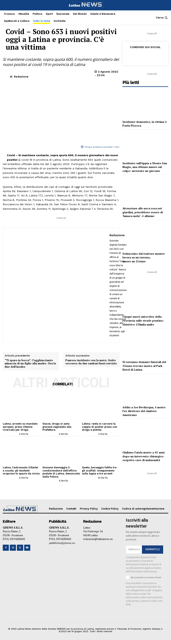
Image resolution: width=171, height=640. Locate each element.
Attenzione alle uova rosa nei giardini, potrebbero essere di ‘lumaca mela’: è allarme (142, 212)
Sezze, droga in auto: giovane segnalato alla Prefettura (56, 426)
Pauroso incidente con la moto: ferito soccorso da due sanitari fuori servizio (91, 362)
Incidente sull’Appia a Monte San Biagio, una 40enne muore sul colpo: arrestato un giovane (144, 167)
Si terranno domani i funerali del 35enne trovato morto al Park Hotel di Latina (144, 365)
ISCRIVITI (152, 549)
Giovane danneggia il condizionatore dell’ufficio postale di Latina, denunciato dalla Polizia (61, 472)
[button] (162, 17)
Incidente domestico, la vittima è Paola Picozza (144, 124)
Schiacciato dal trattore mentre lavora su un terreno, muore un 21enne (143, 257)
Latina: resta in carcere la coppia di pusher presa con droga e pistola (99, 426)
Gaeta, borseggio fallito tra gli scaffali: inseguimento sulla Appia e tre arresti (99, 470)
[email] (134, 549)
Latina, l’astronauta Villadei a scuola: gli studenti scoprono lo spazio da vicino (21, 470)
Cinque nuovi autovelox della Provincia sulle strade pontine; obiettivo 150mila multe (143, 320)
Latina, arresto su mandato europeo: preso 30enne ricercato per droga (20, 426)
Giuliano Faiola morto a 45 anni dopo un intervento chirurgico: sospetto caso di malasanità (143, 456)
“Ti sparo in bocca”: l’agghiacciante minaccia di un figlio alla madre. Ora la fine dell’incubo (30, 363)
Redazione (21, 76)
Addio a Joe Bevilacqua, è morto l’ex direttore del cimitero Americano (143, 411)
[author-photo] (10, 433)
